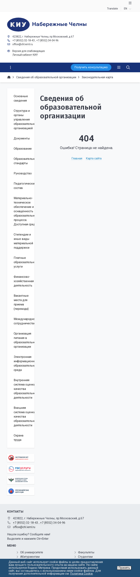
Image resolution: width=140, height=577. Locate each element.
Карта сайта (94, 158)
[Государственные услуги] (20, 469)
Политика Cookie (81, 573)
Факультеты (86, 552)
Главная (76, 158)
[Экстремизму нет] (20, 458)
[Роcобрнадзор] (20, 480)
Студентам (85, 556)
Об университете (31, 552)
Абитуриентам (30, 556)
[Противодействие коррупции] (20, 491)
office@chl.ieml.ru (22, 44)
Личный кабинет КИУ (25, 54)
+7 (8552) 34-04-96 (47, 40)
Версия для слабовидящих (28, 51)
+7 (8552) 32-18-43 (23, 40)
